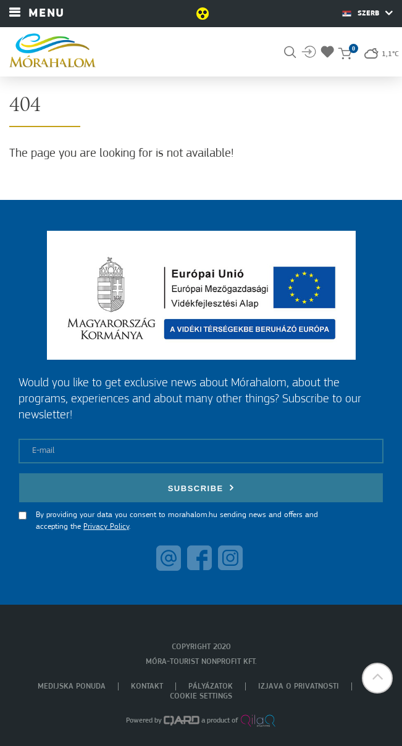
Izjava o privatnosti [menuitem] (298, 686)
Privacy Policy (106, 527)
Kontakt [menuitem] (147, 686)
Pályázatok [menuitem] (210, 686)
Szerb (367, 13)
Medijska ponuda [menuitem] (72, 686)
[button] (377, 678)
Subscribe (201, 488)
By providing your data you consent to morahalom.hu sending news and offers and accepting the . (177, 521)
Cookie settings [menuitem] (201, 696)
